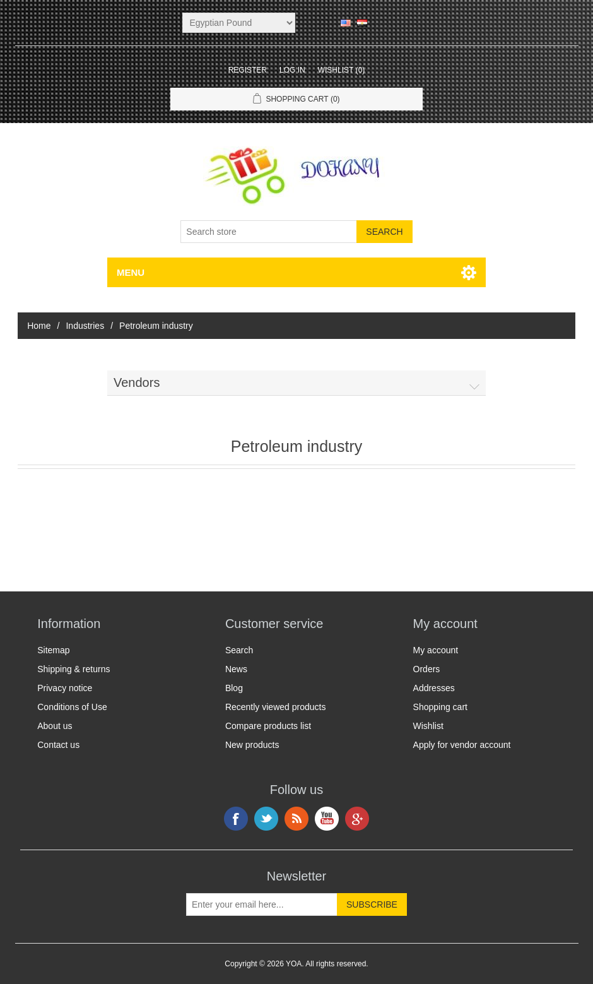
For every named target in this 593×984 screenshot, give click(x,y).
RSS (296, 819)
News (236, 669)
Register (247, 70)
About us (54, 726)
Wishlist (428, 726)
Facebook (236, 819)
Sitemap (53, 650)
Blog (234, 688)
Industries (85, 326)
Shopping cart (440, 707)
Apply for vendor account (462, 745)
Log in (292, 70)
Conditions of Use (72, 707)
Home (38, 326)
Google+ (357, 819)
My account (436, 650)
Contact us (58, 745)
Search (239, 650)
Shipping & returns (73, 669)
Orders (426, 669)
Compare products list (268, 726)
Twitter (266, 819)
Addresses (434, 688)
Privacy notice (64, 688)
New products (252, 745)
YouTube (327, 819)
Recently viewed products (275, 707)
